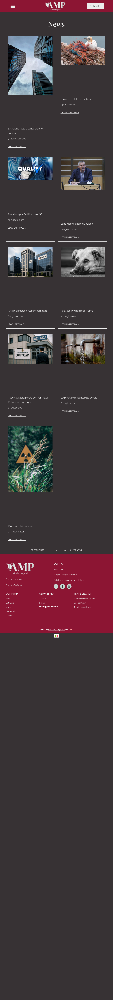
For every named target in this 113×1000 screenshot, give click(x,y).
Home (8, 599)
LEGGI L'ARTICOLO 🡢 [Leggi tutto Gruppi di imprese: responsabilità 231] (17, 324)
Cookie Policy (80, 603)
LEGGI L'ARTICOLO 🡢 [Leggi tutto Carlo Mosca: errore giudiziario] (70, 237)
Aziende (42, 599)
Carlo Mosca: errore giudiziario (77, 223)
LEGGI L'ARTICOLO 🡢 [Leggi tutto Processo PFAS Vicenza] (17, 540)
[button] (13, 6)
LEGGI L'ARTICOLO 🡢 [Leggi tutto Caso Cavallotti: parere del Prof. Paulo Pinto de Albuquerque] (17, 416)
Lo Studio (10, 603)
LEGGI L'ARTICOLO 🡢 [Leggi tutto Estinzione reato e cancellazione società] (17, 147)
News (8, 607)
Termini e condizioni (82, 607)
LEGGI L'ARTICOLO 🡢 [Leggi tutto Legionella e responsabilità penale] (70, 411)
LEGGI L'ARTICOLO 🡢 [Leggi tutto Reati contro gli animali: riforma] (70, 324)
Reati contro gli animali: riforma (77, 310)
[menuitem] (56, 636)
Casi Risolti (10, 611)
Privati (42, 603)
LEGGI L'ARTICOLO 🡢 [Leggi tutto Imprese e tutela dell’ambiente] (70, 113)
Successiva (76, 550)
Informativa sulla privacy (84, 599)
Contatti (9, 616)
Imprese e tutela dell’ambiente (77, 99)
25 (65, 550)
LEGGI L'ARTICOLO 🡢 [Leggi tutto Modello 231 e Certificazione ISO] (17, 228)
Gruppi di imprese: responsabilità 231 (27, 310)
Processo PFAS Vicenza (20, 526)
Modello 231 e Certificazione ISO (25, 214)
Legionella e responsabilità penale (79, 397)
